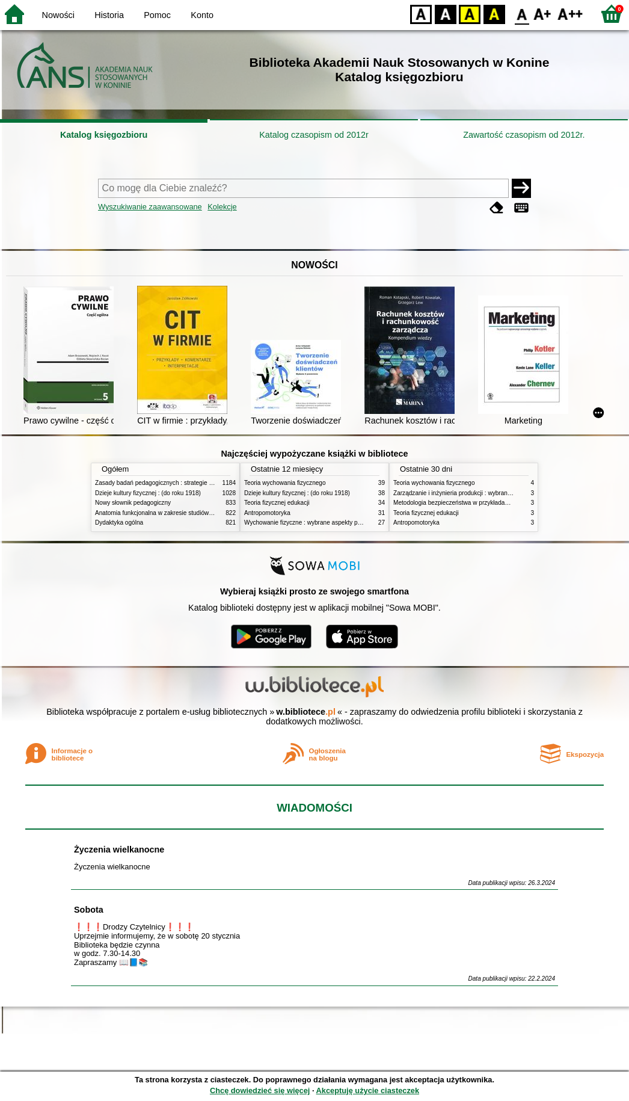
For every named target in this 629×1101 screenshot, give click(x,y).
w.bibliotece (306, 712)
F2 (570, 13)
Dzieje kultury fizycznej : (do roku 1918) (148, 493)
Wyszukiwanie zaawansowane (150, 206)
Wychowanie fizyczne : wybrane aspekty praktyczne (314, 522)
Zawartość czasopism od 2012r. (524, 135)
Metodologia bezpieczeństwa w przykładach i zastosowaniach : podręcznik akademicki (509, 502)
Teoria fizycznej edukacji (277, 502)
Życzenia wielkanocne (119, 849)
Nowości (58, 15)
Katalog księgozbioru (104, 135)
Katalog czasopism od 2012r (314, 135)
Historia (109, 15)
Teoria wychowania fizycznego (285, 483)
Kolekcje (221, 206)
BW (445, 13)
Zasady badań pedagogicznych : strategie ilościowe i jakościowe (181, 483)
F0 (521, 13)
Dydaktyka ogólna (119, 522)
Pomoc (157, 15)
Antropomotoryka (267, 513)
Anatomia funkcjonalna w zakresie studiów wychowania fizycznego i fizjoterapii (200, 513)
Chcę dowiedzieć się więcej (260, 1090)
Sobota (88, 909)
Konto (202, 15)
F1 (542, 13)
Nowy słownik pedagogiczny (133, 502)
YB (469, 13)
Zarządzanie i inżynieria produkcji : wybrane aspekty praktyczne (479, 493)
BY (494, 13)
